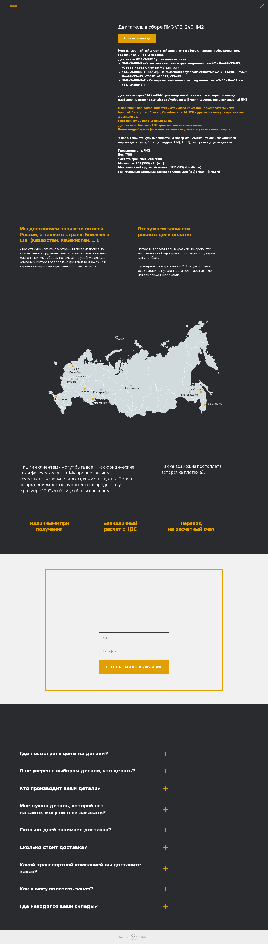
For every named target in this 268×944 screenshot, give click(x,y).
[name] (134, 637)
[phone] (134, 651)
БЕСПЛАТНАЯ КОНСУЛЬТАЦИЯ (134, 667)
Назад (12, 6)
